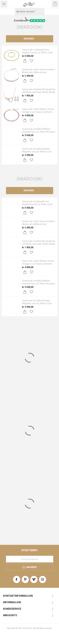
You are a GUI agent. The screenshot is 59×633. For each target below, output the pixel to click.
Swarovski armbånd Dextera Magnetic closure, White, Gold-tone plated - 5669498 (37, 152)
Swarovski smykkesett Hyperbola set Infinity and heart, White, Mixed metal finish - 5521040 (38, 92)
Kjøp (25, 61)
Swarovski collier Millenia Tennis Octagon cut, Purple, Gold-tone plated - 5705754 (38, 112)
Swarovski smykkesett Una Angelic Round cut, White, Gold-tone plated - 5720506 (37, 52)
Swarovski (29, 27)
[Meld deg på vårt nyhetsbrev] (29, 559)
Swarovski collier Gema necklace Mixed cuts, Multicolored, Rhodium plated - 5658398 (38, 72)
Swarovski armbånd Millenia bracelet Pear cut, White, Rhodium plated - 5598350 (38, 132)
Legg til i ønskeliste (31, 61)
